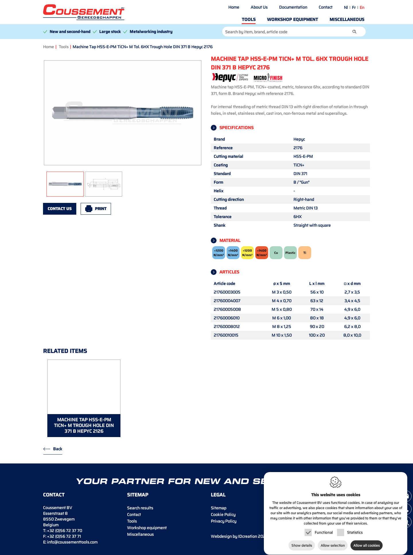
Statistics (355, 531)
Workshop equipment (292, 19)
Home (233, 7)
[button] (354, 31)
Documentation (293, 7)
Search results (140, 508)
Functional (324, 531)
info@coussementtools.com (72, 542)
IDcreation (234, 536)
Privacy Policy (223, 521)
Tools (249, 19)
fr (354, 7)
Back (57, 449)
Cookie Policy (223, 514)
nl (346, 7)
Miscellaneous (347, 19)
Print (100, 208)
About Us (259, 7)
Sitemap (218, 508)
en (362, 7)
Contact (325, 7)
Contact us (60, 208)
